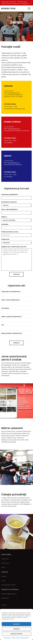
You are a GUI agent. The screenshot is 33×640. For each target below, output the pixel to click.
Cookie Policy (7, 637)
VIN (2, 325)
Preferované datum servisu (9, 232)
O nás (3, 581)
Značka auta (5, 239)
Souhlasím (16, 624)
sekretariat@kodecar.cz (9, 594)
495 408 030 (10, 127)
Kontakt (3, 576)
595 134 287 (9, 91)
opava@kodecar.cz (14, 162)
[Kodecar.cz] (8, 8)
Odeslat (16, 274)
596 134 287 (5, 598)
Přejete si (4, 217)
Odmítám (16, 629)
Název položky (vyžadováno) (11, 333)
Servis (3, 567)
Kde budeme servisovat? (9, 202)
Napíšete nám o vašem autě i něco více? (14, 247)
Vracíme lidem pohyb (8, 585)
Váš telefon (4, 224)
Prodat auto (5, 563)
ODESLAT (16, 343)
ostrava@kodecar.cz (14, 93)
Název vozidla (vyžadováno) (11, 317)
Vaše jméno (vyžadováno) (9, 194)
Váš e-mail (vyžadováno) (9, 209)
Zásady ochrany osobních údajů (20, 637)
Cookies (3, 605)
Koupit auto (5, 559)
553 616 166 (9, 161)
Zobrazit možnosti (16, 634)
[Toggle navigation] (29, 8)
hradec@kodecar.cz (14, 129)
